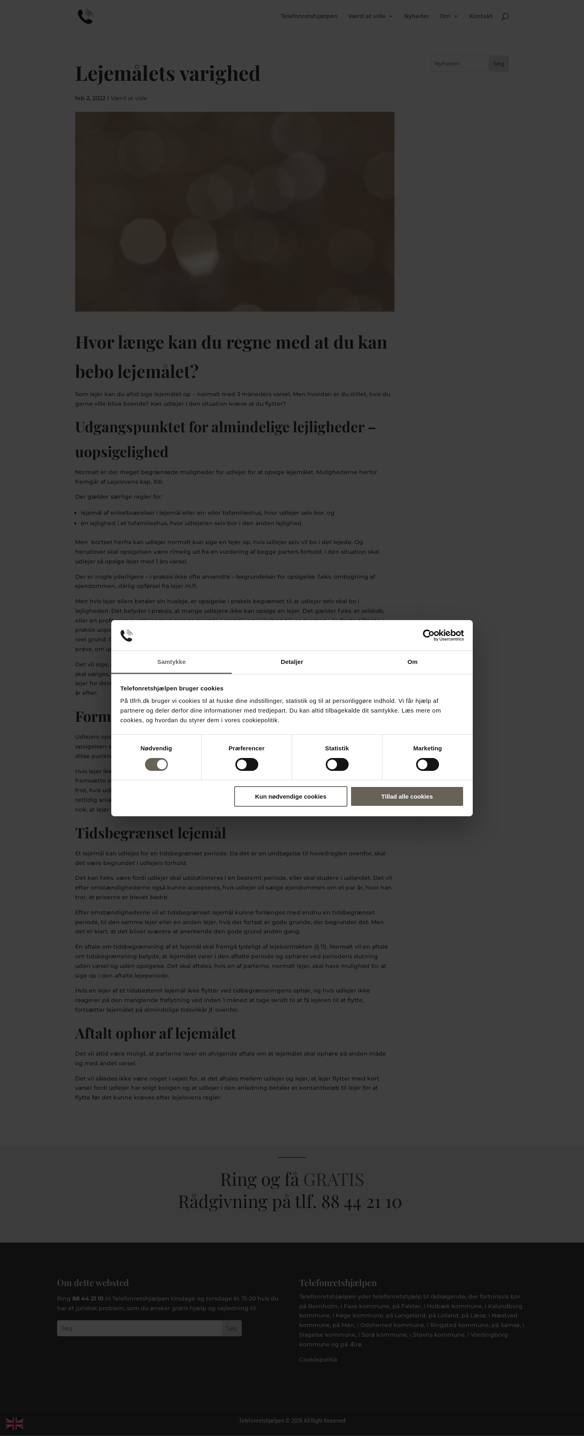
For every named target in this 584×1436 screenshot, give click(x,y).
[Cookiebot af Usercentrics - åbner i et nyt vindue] (429, 635)
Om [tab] (412, 661)
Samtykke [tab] (171, 661)
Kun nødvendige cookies (291, 796)
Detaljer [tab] (292, 661)
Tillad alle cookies (407, 796)
